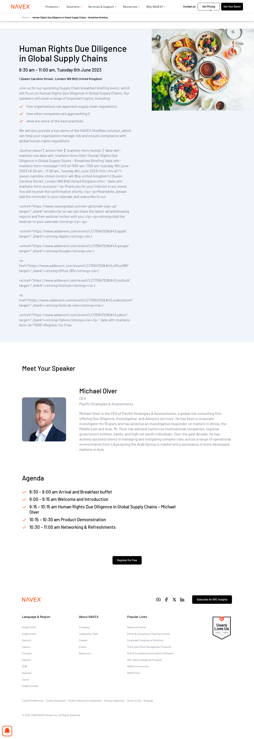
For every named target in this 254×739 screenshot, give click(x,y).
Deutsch (26, 640)
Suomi (25, 679)
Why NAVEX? (154, 14)
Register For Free (127, 560)
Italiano (26, 646)
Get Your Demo (232, 13)
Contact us (189, 13)
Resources (130, 14)
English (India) (30, 685)
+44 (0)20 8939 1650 (201, 3)
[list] (231, 3)
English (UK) (29, 633)
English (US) (28, 627)
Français (27, 653)
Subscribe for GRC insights (212, 599)
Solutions (73, 14)
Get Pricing (208, 13)
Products (52, 14)
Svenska (26, 672)
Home (25, 24)
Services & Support (101, 14)
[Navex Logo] (20, 14)
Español (26, 659)
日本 (24, 666)
